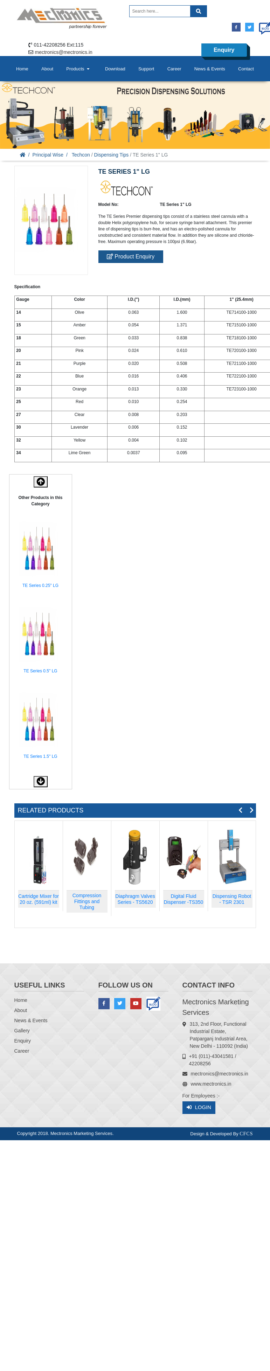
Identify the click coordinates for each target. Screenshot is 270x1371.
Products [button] (78, 68)
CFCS (246, 1133)
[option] (40, 555)
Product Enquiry (130, 256)
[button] (41, 781)
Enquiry (224, 50)
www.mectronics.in (211, 1084)
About (47, 68)
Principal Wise (47, 155)
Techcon (81, 155)
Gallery (22, 1030)
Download (115, 68)
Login (199, 1107)
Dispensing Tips (111, 155)
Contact (246, 68)
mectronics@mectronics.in (63, 52)
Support (146, 68)
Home (22, 68)
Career (174, 68)
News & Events (209, 68)
